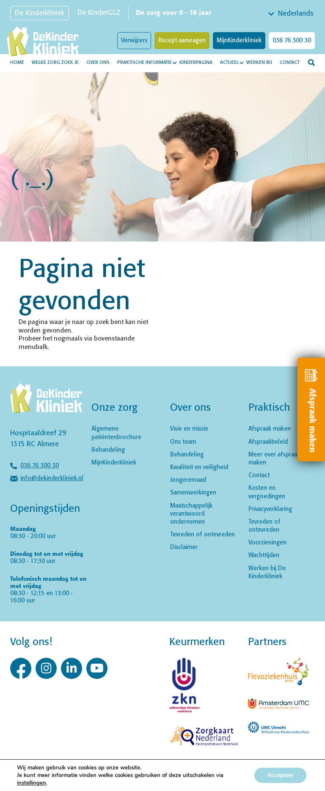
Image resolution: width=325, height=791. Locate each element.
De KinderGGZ (98, 12)
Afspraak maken (269, 429)
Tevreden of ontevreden (202, 535)
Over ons (98, 62)
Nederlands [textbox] (296, 13)
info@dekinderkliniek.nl (51, 478)
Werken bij (259, 62)
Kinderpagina (195, 62)
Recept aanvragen (182, 41)
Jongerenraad (188, 480)
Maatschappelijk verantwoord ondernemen (191, 514)
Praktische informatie (144, 62)
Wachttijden (263, 555)
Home (17, 62)
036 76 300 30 (292, 41)
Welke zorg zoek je (55, 62)
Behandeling (108, 450)
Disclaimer (184, 547)
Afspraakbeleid (268, 442)
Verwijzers (134, 41)
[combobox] (291, 14)
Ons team (183, 442)
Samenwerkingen (193, 493)
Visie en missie (189, 429)
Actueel (229, 62)
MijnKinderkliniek (239, 41)
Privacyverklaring (270, 509)
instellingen (31, 783)
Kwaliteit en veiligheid (199, 467)
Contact (290, 62)
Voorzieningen (267, 543)
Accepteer (280, 775)
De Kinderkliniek (39, 13)
